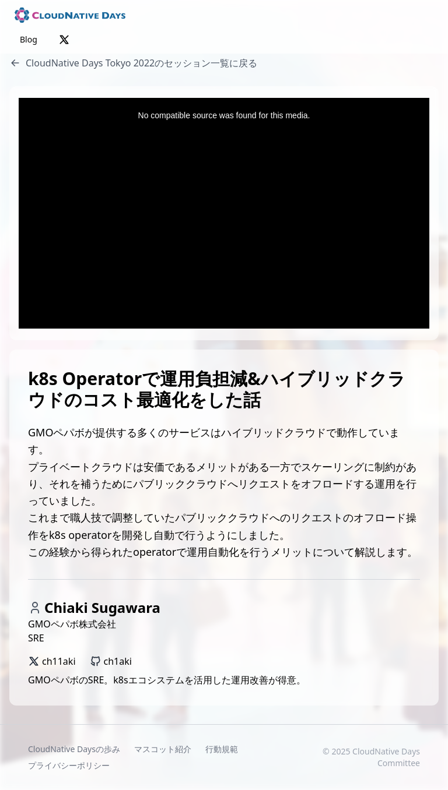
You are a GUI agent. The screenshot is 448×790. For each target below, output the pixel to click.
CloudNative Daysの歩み (74, 748)
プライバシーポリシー (69, 765)
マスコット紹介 (162, 748)
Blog (28, 39)
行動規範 (221, 748)
